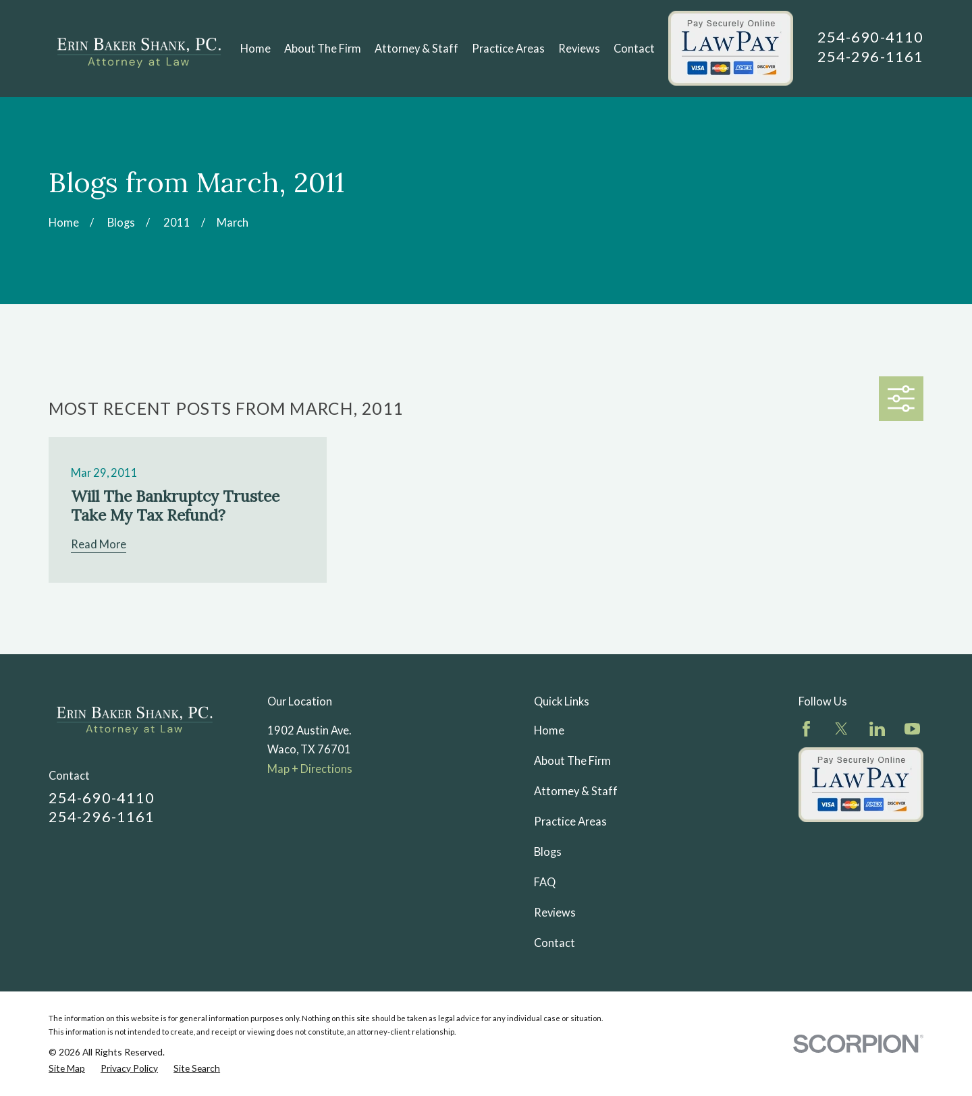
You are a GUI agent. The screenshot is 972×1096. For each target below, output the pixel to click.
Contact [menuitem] (634, 48)
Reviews (555, 912)
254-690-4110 (870, 37)
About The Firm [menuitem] (322, 48)
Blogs (548, 852)
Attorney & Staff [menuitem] (416, 48)
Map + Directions (309, 769)
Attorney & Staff (576, 791)
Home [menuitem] (255, 48)
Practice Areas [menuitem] (508, 48)
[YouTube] (912, 729)
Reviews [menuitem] (579, 48)
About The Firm (572, 761)
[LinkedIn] (877, 729)
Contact (554, 943)
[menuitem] (67, 1068)
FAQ (545, 882)
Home (549, 730)
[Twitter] (841, 729)
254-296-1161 (870, 56)
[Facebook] (806, 729)
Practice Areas (570, 821)
